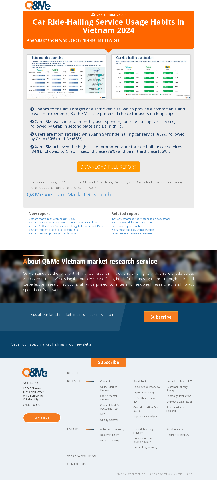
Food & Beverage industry (145, 442)
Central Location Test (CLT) (144, 420)
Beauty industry (111, 449)
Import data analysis (141, 429)
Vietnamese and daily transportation (137, 229)
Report (72, 381)
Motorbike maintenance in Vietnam (136, 233)
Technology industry (141, 460)
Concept (106, 389)
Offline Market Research (110, 405)
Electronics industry (179, 446)
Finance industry (111, 455)
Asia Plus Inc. (148, 488)
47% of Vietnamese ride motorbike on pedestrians (147, 218)
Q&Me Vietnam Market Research (56, 194)
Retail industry (176, 440)
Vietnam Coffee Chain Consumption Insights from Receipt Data (64, 231)
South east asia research (176, 427)
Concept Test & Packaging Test (110, 414)
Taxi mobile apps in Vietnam (132, 226)
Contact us (42, 425)
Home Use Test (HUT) (177, 390)
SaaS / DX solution (81, 471)
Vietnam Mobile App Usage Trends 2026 (58, 241)
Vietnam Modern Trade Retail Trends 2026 (59, 237)
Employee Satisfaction (174, 418)
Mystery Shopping (145, 404)
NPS (103, 422)
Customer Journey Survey (178, 400)
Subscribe (161, 325)
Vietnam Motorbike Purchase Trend (137, 222)
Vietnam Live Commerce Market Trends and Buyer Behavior (65, 224)
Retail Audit (141, 389)
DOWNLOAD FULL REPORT (108, 167)
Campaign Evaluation (173, 409)
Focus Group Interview (142, 396)
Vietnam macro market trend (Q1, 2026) (57, 218)
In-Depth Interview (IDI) (146, 411)
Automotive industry (108, 442)
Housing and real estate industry (145, 451)
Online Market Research (110, 396)
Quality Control (110, 428)
